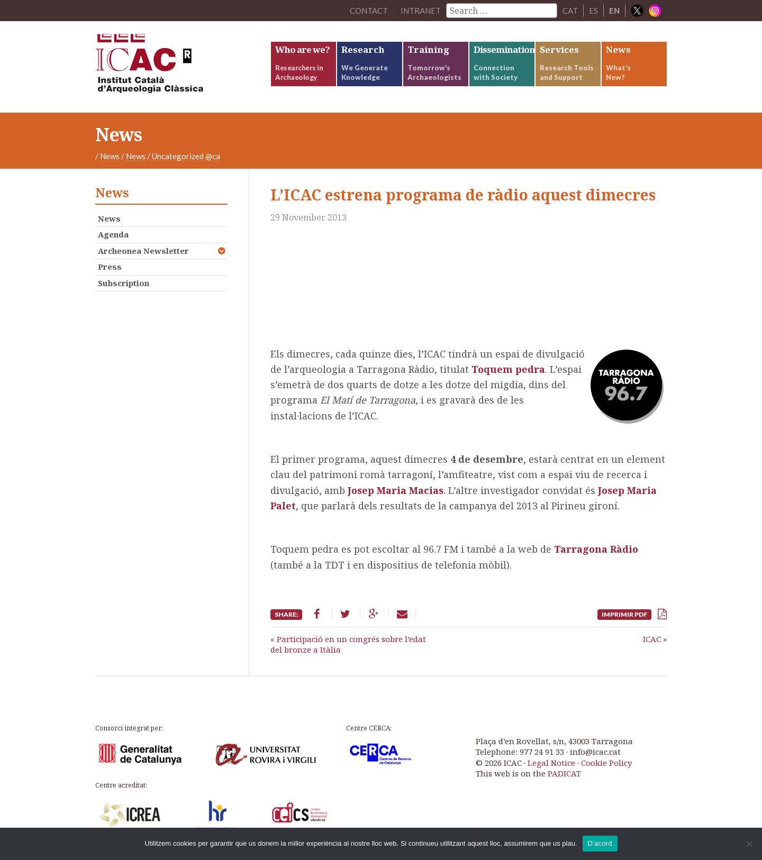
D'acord (600, 843)
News (110, 156)
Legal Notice (551, 762)
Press (110, 266)
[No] (748, 843)
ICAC (174, 67)
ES (593, 10)
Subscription (123, 283)
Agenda (113, 234)
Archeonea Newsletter (143, 250)
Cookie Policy (606, 762)
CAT (570, 10)
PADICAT (564, 773)
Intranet (421, 10)
